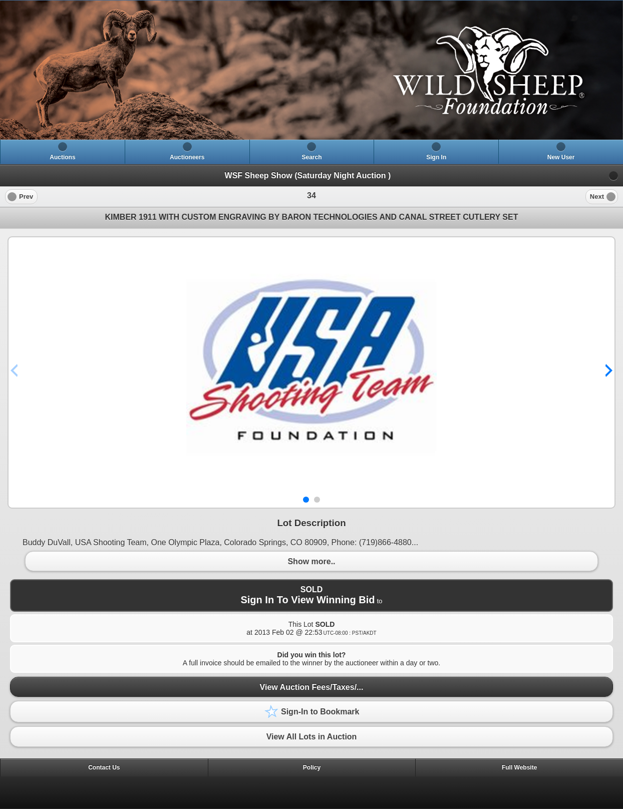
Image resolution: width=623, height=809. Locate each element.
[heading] (311, 70)
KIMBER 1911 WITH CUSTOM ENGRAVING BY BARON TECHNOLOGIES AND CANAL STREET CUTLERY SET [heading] (311, 217)
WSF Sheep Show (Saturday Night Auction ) (308, 175)
